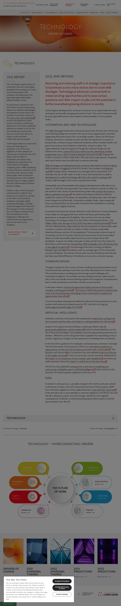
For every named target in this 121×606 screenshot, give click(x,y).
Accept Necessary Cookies (62, 587)
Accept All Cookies (62, 581)
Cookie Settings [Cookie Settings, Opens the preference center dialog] (62, 594)
